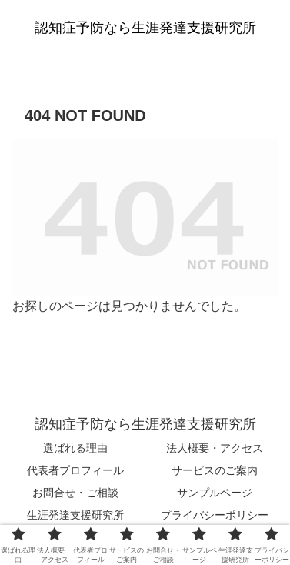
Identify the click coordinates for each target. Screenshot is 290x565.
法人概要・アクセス (214, 448)
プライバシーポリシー (214, 515)
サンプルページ (214, 492)
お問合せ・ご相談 (75, 492)
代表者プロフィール (75, 470)
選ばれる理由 (75, 448)
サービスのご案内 (215, 470)
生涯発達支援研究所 (75, 515)
